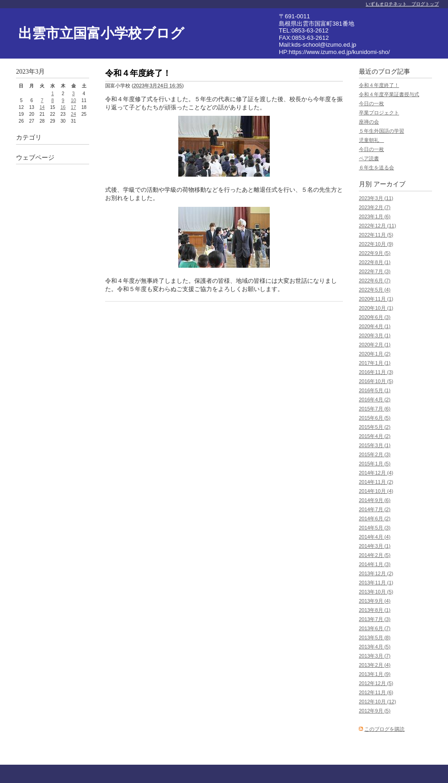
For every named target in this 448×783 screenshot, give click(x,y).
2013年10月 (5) (376, 591)
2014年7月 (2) (374, 509)
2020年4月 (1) (374, 326)
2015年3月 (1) (374, 445)
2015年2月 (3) (374, 454)
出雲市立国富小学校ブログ (101, 33)
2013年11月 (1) (376, 582)
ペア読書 (369, 158)
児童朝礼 (371, 140)
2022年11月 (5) (376, 235)
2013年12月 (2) (376, 573)
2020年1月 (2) (374, 353)
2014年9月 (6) (374, 500)
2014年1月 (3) (374, 564)
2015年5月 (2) (374, 427)
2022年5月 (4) (374, 289)
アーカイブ (389, 184)
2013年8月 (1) (374, 610)
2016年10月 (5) (376, 381)
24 (73, 114)
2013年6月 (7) (374, 628)
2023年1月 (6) (374, 216)
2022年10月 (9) (376, 244)
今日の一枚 (371, 103)
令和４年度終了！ (379, 85)
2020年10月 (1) (376, 308)
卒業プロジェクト (379, 112)
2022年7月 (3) (374, 271)
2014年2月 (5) (374, 555)
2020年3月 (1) (374, 335)
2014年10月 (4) (376, 491)
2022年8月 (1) (374, 262)
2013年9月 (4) (374, 601)
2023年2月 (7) (374, 207)
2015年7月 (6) (374, 408)
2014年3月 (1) (374, 546)
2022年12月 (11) (377, 225)
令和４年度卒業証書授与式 (389, 94)
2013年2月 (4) (374, 665)
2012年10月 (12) (377, 701)
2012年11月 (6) (376, 692)
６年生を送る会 (376, 167)
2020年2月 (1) (374, 344)
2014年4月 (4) (374, 537)
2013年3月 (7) (374, 656)
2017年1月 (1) (374, 363)
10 (73, 100)
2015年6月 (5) (374, 418)
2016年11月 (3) (376, 372)
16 (62, 107)
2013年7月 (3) (374, 619)
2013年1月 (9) (374, 674)
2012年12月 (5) (376, 683)
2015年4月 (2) (374, 436)
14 (42, 107)
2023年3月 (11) (376, 198)
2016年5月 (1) (374, 390)
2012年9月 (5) (374, 710)
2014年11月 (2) (376, 482)
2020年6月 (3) (374, 317)
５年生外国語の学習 (381, 131)
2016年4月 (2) (374, 399)
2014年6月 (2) (374, 518)
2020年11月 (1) (376, 299)
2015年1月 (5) (374, 463)
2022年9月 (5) (374, 253)
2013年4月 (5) (374, 646)
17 (73, 107)
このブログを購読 (384, 729)
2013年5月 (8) (374, 637)
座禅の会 (369, 121)
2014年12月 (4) (376, 472)
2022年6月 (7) (374, 280)
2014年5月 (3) (374, 527)
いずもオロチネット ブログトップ (402, 3)
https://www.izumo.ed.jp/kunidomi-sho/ (339, 52)
